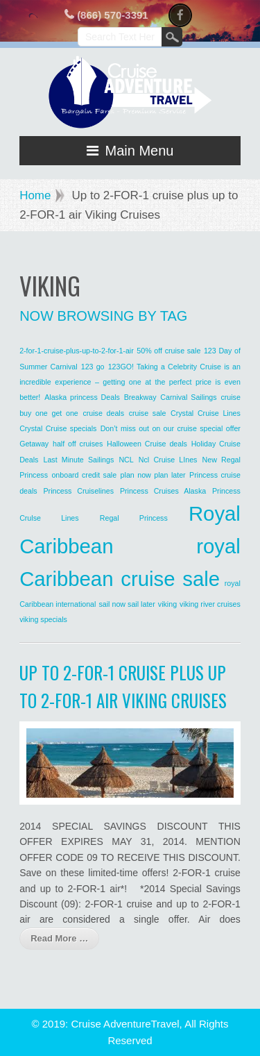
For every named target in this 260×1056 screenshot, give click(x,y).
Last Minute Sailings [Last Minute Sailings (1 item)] (78, 459)
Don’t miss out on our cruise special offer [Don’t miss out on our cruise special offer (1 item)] (171, 428)
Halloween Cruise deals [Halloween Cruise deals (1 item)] (147, 443)
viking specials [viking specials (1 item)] (43, 619)
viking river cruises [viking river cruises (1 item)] (210, 604)
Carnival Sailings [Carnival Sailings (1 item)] (188, 397)
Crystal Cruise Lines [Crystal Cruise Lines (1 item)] (206, 413)
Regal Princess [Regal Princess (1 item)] (134, 518)
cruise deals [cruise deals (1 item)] (103, 413)
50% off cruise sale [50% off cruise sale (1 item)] (168, 350)
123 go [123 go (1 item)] (93, 366)
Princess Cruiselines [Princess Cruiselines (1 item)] (78, 491)
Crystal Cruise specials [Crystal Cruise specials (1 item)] (57, 428)
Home (35, 195)
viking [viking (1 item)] (167, 604)
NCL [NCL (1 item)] (126, 459)
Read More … (59, 938)
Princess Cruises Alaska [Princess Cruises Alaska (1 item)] (163, 491)
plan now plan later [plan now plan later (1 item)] (153, 475)
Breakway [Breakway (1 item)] (140, 397)
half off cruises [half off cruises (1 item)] (78, 443)
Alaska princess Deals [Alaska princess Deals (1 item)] (82, 397)
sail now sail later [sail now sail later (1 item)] (126, 604)
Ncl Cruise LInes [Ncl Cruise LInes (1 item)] (168, 459)
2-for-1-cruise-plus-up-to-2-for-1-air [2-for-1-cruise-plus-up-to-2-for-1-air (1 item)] (76, 350)
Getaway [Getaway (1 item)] (34, 443)
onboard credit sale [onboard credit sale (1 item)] (83, 475)
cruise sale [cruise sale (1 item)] (147, 413)
